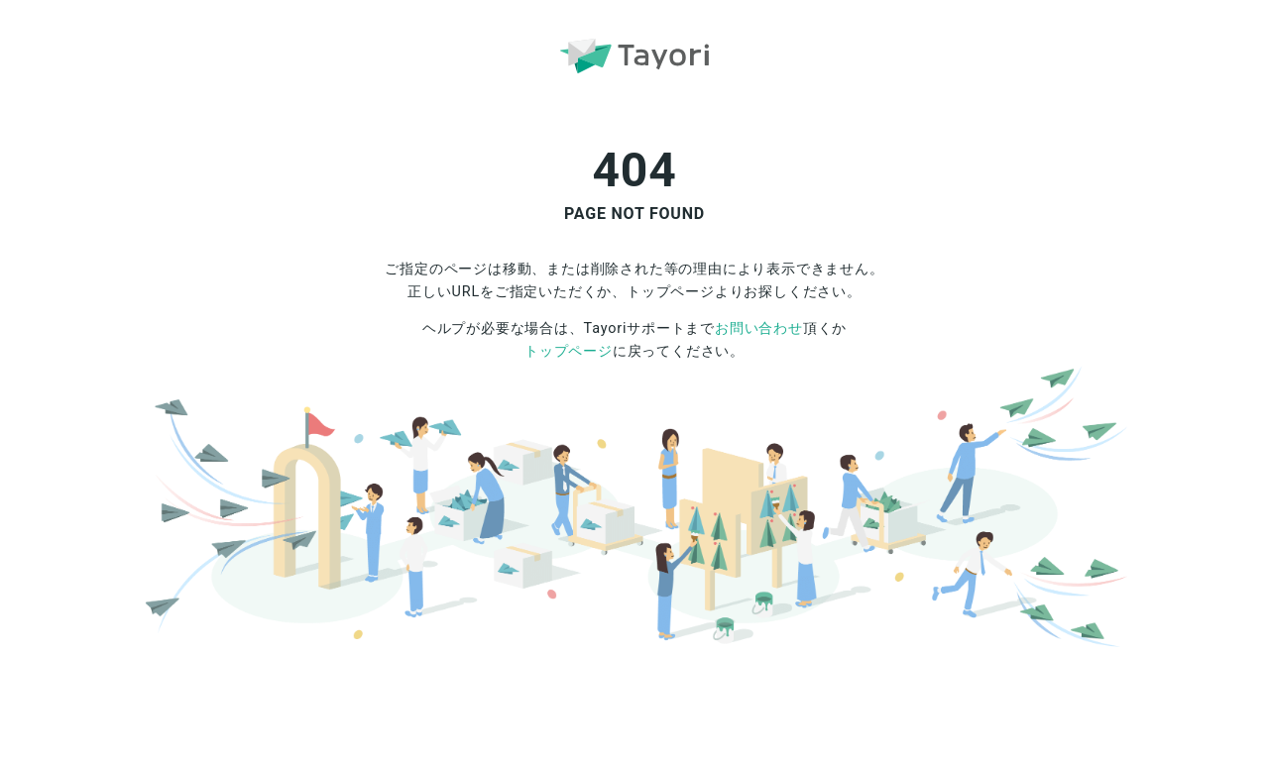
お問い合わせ (759, 328)
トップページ (568, 351)
